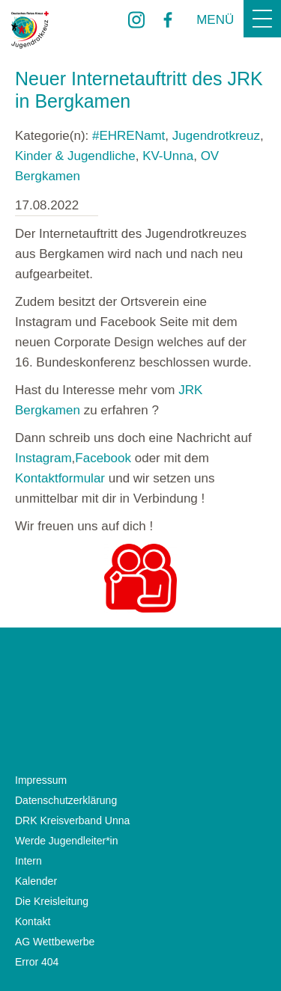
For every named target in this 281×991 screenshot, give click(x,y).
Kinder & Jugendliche (75, 156)
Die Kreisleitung (51, 901)
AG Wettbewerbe (54, 942)
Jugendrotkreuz (216, 136)
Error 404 (36, 962)
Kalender (36, 881)
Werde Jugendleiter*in (66, 841)
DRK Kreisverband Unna (72, 820)
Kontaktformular (60, 478)
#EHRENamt (128, 136)
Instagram (43, 458)
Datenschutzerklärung (66, 800)
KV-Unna (167, 156)
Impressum (41, 780)
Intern (28, 861)
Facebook (103, 458)
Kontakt (32, 921)
